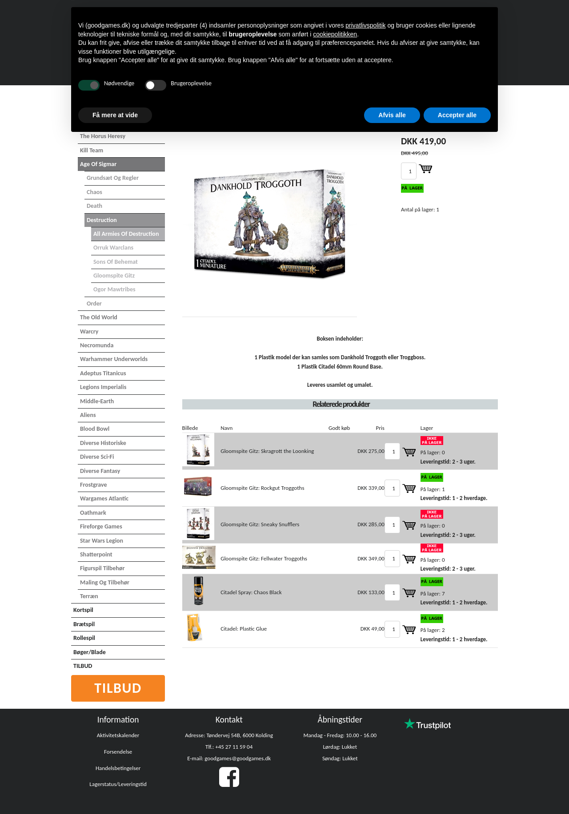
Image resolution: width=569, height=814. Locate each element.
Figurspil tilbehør (102, 568)
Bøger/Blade (89, 652)
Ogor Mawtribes (114, 289)
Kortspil (83, 610)
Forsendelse (118, 751)
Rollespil (84, 638)
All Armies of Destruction (126, 234)
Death (94, 206)
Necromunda (96, 345)
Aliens (88, 415)
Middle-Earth (97, 401)
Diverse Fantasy (100, 471)
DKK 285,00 (371, 524)
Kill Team (91, 150)
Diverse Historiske (103, 443)
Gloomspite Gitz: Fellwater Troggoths (263, 558)
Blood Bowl (94, 429)
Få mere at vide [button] (115, 115)
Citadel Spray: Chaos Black (250, 592)
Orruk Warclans (113, 247)
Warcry (89, 331)
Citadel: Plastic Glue (243, 628)
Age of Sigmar (98, 164)
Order (94, 303)
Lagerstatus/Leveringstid (118, 784)
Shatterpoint (96, 554)
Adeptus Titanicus (103, 373)
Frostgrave (93, 484)
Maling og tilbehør (104, 582)
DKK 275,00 (371, 451)
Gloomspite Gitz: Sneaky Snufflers (259, 524)
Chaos (94, 192)
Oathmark (93, 512)
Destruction (102, 220)
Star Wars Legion (101, 540)
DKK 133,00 (371, 592)
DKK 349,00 (371, 558)
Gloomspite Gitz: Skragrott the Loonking (267, 451)
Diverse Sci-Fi (97, 457)
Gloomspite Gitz (114, 275)
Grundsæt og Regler (113, 178)
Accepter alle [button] (457, 115)
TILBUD (82, 666)
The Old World (98, 317)
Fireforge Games (101, 526)
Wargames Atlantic (104, 498)
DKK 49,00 (373, 628)
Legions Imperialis (103, 387)
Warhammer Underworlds (114, 359)
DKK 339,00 (371, 487)
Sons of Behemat (115, 262)
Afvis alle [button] (391, 115)
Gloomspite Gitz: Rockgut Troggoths (262, 487)
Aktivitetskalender (118, 735)
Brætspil (84, 624)
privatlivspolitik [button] (365, 25)
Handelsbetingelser (118, 768)
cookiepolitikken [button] (335, 34)
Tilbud (118, 688)
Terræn (89, 596)
